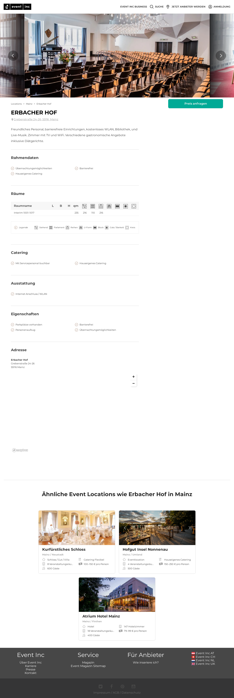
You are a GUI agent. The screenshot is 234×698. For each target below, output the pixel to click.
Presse (30, 669)
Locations (16, 103)
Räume (18, 193)
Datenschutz (131, 692)
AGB (116, 692)
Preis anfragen (195, 103)
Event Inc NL (203, 660)
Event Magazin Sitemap (88, 666)
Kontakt (31, 673)
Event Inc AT (203, 653)
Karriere (30, 666)
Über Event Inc (31, 662)
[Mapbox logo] (20, 450)
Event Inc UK (203, 664)
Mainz (29, 103)
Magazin (88, 662)
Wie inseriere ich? (146, 662)
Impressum (101, 692)
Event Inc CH (203, 657)
